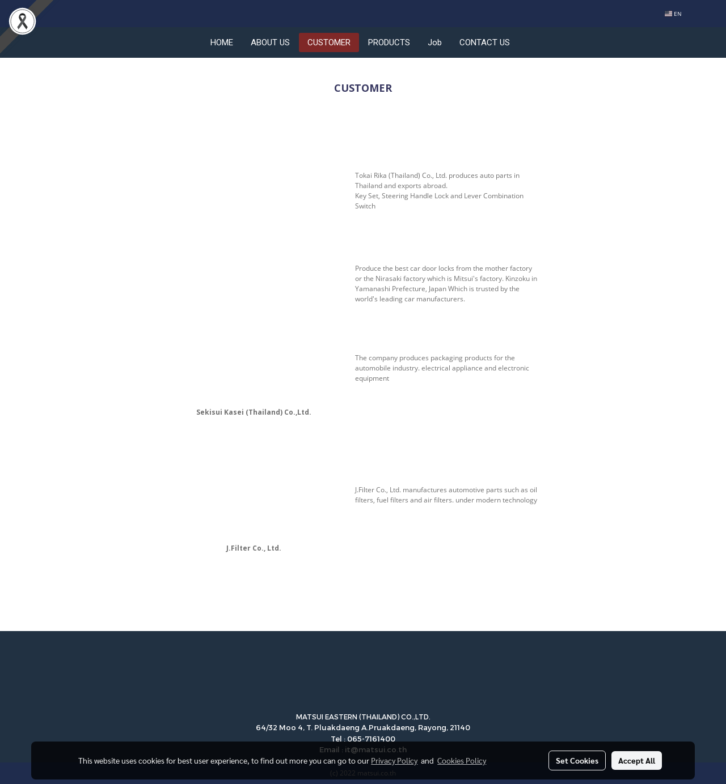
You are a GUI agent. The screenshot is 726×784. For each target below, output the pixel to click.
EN (673, 14)
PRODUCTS (389, 42)
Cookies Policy (461, 760)
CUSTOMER (329, 42)
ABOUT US (270, 42)
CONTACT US (484, 42)
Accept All (636, 760)
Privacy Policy (394, 760)
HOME (221, 42)
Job (435, 42)
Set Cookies (577, 760)
